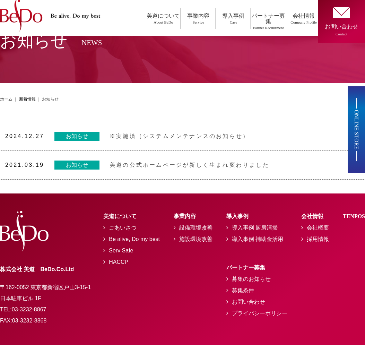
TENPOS (354, 216)
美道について (163, 18)
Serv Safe (121, 250)
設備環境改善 (195, 228)
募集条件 (243, 290)
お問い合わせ (248, 302)
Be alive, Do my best (134, 239)
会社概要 (318, 228)
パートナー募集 (268, 21)
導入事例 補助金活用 (257, 239)
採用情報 (318, 239)
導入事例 (233, 18)
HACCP (118, 262)
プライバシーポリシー (259, 313)
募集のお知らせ (251, 279)
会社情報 (303, 18)
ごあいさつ (123, 228)
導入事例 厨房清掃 (255, 228)
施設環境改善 (195, 239)
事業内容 (198, 18)
